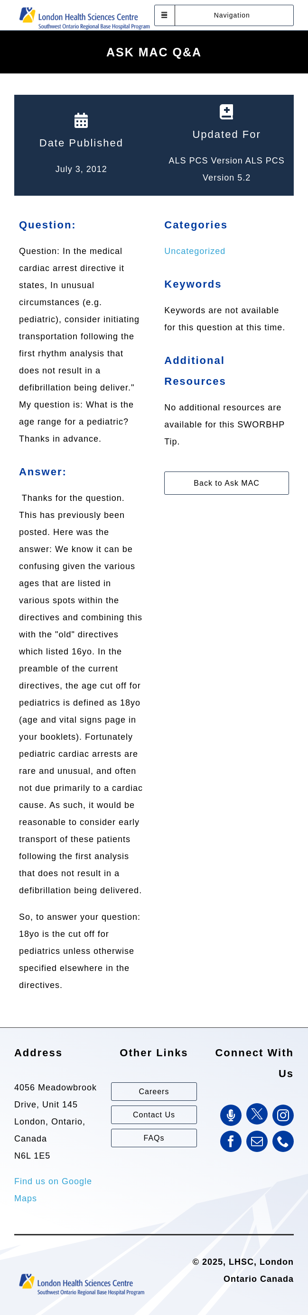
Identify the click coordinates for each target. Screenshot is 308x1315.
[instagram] (283, 1115)
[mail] (257, 1141)
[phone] (283, 1141)
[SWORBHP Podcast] (231, 1115)
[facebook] (231, 1141)
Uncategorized (194, 251)
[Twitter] (257, 1114)
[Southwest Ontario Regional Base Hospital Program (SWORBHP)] (84, 6)
